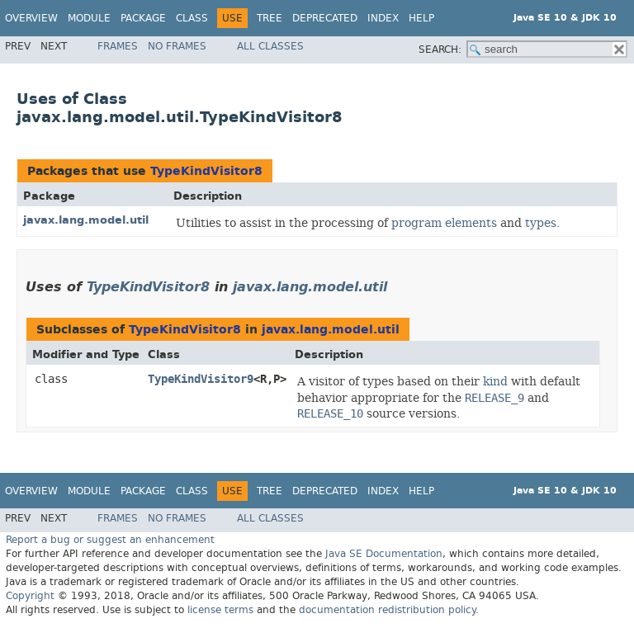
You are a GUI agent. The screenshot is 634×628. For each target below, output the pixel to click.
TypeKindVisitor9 (200, 379)
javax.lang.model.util (86, 220)
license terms (220, 610)
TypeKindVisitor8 (206, 171)
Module (89, 18)
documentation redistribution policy (387, 610)
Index (383, 18)
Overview (31, 18)
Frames (117, 46)
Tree (269, 18)
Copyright (30, 596)
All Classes (270, 46)
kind (495, 381)
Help (421, 18)
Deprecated (324, 18)
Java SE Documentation (383, 554)
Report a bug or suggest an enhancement (110, 539)
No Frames (177, 46)
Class (192, 18)
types (540, 222)
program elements (444, 222)
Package (143, 18)
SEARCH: (440, 49)
